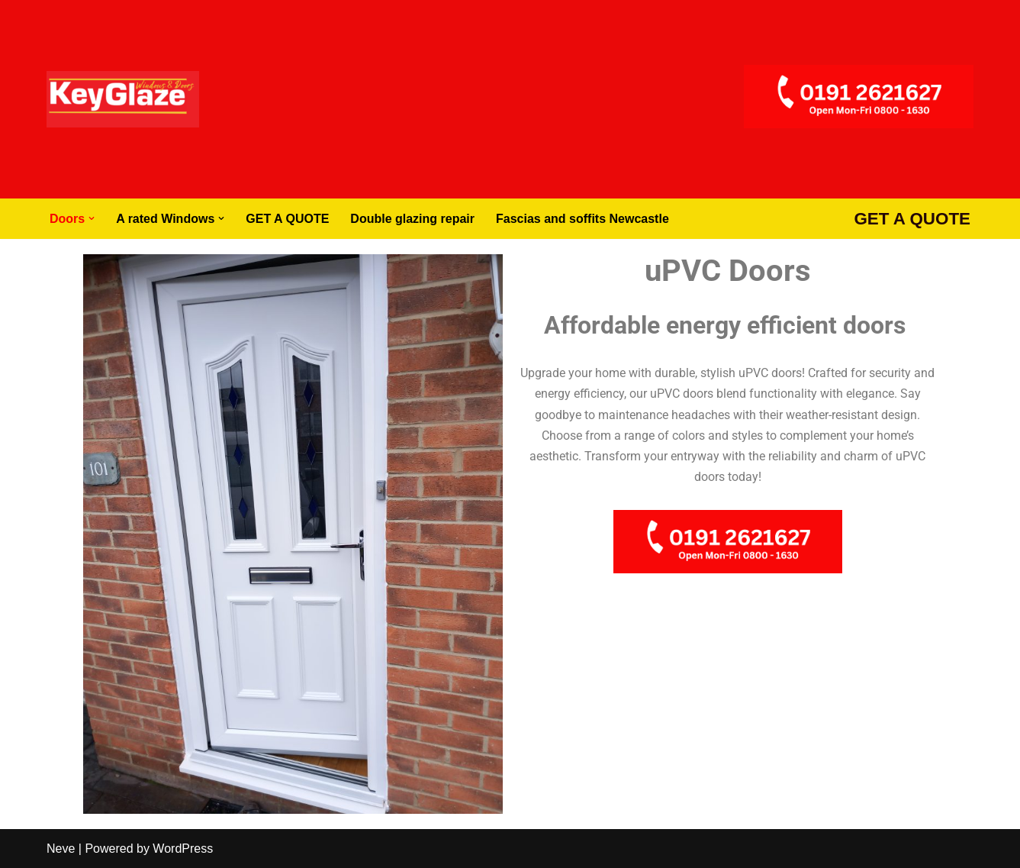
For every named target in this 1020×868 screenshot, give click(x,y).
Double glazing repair (412, 218)
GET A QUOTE (287, 218)
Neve (61, 848)
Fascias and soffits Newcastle (582, 218)
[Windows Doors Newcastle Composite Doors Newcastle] (123, 99)
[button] (91, 218)
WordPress (183, 848)
